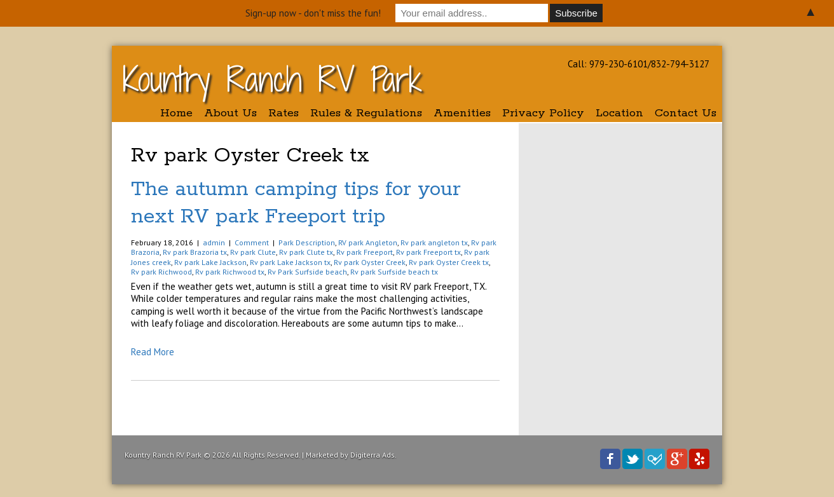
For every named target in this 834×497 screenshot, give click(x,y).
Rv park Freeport (364, 252)
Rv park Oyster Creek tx (449, 262)
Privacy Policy (543, 113)
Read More (152, 352)
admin (214, 242)
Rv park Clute (253, 252)
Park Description (306, 242)
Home (176, 113)
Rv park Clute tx (306, 252)
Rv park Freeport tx (428, 252)
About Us (230, 113)
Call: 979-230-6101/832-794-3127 (638, 64)
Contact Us (685, 113)
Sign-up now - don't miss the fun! (313, 13)
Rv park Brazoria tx (195, 252)
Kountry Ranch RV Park (272, 79)
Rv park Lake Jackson (210, 262)
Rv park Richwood (161, 271)
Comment (252, 242)
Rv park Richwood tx (229, 271)
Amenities (462, 113)
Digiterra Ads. (373, 455)
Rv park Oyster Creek (370, 262)
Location (619, 113)
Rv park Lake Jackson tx (290, 262)
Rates (283, 113)
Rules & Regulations (366, 113)
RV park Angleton (367, 242)
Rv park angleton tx (434, 242)
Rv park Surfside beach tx (394, 271)
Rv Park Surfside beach (307, 271)
